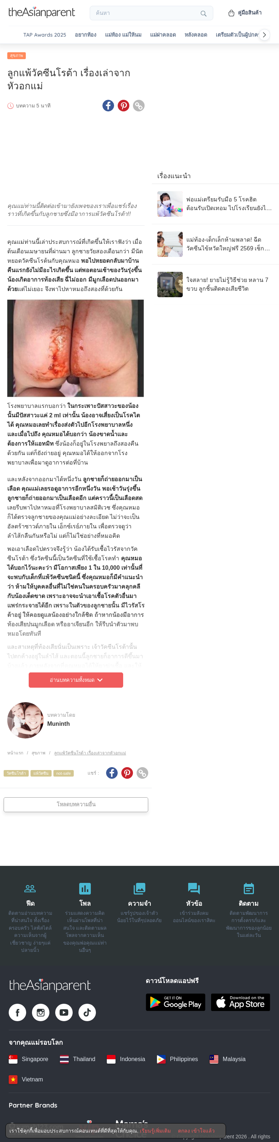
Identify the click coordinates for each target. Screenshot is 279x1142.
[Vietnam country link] (26, 1077)
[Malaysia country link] (228, 1057)
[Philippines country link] (177, 1057)
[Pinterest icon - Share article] (123, 103)
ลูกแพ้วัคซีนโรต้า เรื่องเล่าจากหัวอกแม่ (90, 750)
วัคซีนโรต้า (16, 771)
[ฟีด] (30, 914)
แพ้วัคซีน (41, 771)
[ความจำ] (139, 914)
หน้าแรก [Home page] (15, 750)
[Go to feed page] (42, 16)
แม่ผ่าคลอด (163, 35)
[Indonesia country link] (126, 1057)
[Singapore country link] (28, 1057)
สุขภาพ (16, 53)
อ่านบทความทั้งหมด (76, 678)
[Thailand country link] (77, 1057)
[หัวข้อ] (194, 914)
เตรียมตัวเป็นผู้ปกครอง (241, 35)
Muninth (58, 721)
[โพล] (85, 914)
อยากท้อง (85, 35)
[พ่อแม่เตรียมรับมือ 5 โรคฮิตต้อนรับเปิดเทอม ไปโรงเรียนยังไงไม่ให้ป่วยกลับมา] (215, 201)
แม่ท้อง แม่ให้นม (123, 35)
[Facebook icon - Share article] (108, 103)
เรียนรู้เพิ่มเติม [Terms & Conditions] (155, 1131)
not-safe (63, 771)
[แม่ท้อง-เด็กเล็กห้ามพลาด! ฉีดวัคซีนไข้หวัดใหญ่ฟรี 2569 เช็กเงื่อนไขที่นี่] (215, 242)
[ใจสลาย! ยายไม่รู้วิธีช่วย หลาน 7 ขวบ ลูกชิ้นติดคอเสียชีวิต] (215, 282)
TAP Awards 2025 (44, 35)
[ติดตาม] (249, 914)
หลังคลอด (196, 35)
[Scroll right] (264, 35)
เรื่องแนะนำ (174, 173)
